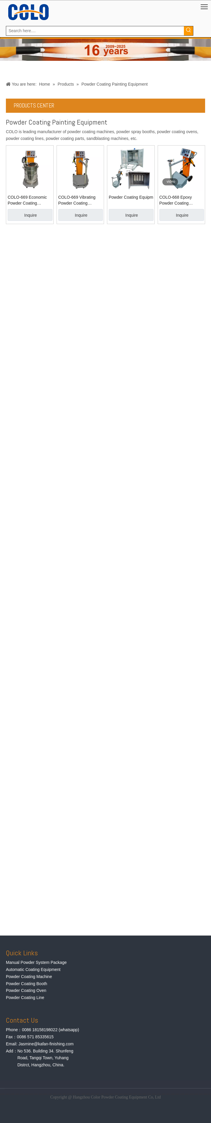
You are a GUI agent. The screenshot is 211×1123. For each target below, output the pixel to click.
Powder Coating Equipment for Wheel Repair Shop (131, 197)
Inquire (30, 215)
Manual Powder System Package (36, 962)
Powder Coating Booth (26, 983)
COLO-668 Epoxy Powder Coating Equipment (175, 200)
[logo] (28, 12)
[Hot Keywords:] (188, 30)
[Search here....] (95, 30)
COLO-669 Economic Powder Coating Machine (27, 200)
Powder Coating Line (25, 997)
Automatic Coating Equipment (33, 969)
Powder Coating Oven (26, 990)
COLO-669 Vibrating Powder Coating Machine (77, 200)
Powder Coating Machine (29, 976)
